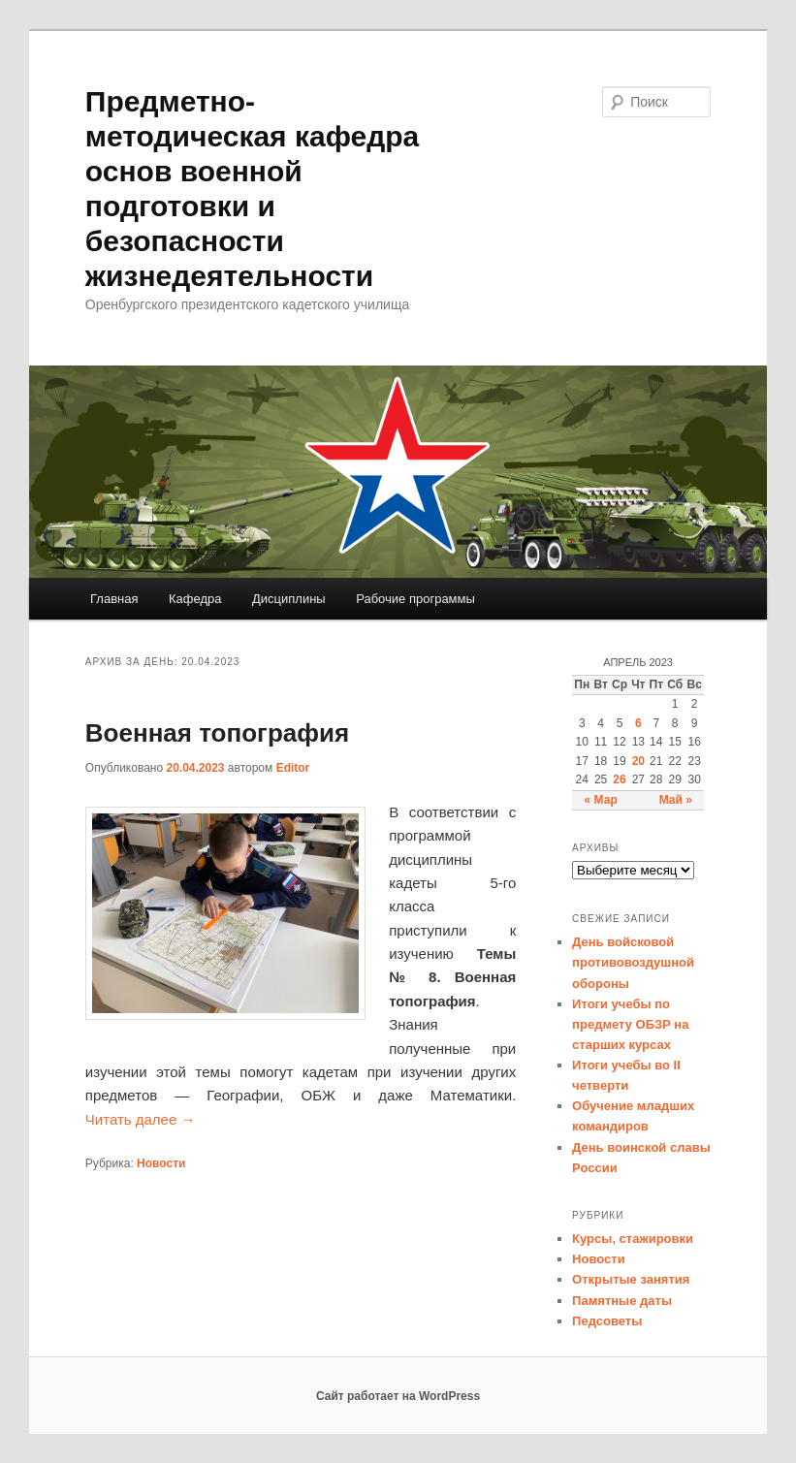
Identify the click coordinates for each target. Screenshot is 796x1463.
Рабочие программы (415, 598)
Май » (675, 800)
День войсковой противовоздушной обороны (633, 962)
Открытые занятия (630, 1279)
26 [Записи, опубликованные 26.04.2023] (619, 779)
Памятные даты (622, 1300)
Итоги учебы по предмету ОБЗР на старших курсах (630, 1024)
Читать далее (140, 1119)
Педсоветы (607, 1321)
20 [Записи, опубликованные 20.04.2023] (638, 761)
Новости (161, 1163)
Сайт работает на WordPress (398, 1396)
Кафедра (195, 598)
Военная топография (217, 732)
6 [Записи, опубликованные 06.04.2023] (638, 723)
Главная (114, 598)
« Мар (601, 800)
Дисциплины (289, 598)
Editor (293, 768)
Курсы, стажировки (632, 1238)
